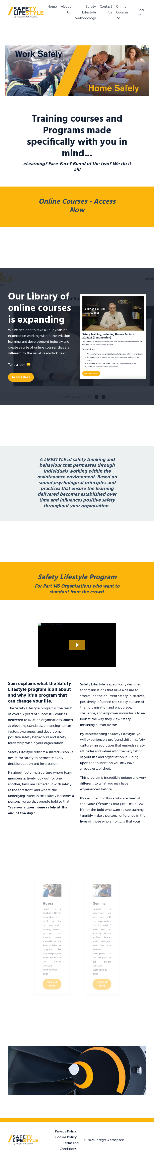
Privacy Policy (66, 1131)
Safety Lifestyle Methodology (85, 12)
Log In (141, 12)
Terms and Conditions (69, 1146)
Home (52, 7)
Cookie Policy (66, 1137)
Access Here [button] (21, 377)
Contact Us (106, 9)
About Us (66, 9)
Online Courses (122, 12)
